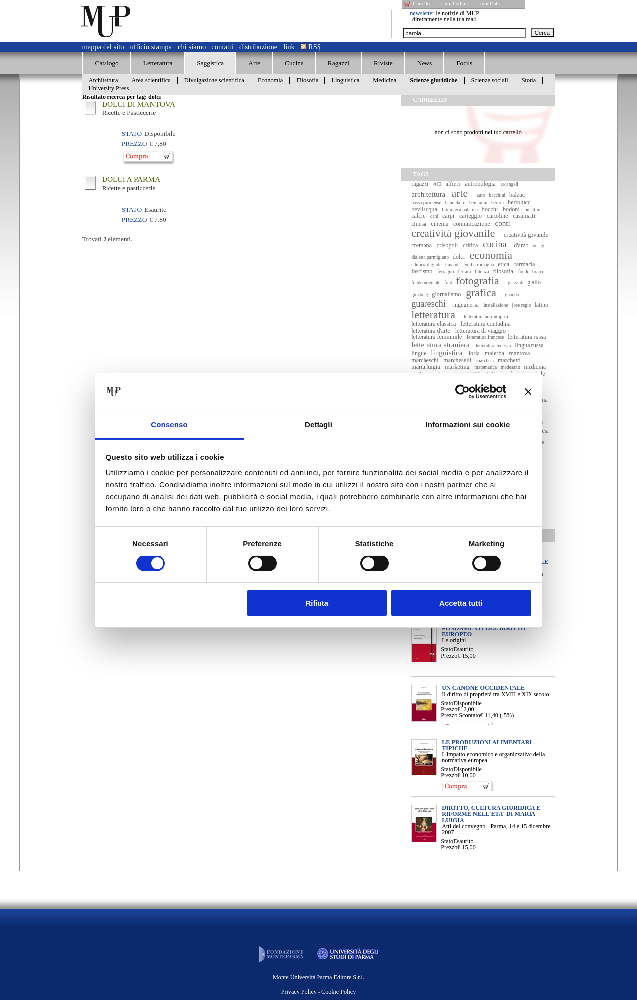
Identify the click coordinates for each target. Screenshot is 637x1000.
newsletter (422, 13)
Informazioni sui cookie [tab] (468, 424)
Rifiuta (316, 603)
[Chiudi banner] (528, 391)
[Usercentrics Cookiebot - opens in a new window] (462, 391)
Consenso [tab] (169, 424)
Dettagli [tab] (318, 424)
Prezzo (449, 655)
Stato (447, 649)
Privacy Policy (299, 991)
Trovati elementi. (107, 239)
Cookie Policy (338, 991)
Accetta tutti (461, 603)
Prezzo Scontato (460, 715)
